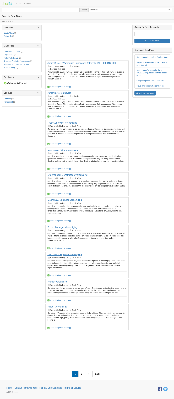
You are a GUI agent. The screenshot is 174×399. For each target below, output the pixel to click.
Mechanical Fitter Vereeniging (62, 150)
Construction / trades (12, 51)
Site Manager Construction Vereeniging (67, 175)
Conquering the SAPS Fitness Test (150, 81)
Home (9, 388)
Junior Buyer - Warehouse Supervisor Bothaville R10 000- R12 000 (81, 63)
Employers (9, 77)
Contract (7, 99)
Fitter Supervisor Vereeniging (62, 123)
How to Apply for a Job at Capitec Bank (152, 57)
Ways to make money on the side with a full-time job (152, 63)
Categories (9, 46)
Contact (18, 388)
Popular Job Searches (50, 388)
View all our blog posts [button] (145, 93)
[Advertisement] (87, 42)
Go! (168, 10)
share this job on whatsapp (59, 86)
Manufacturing (9, 68)
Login (18, 3)
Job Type (8, 93)
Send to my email (152, 41)
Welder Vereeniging (57, 281)
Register (27, 3)
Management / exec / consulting (16, 64)
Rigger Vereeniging (57, 306)
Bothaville (8, 36)
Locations (8, 27)
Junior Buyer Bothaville (59, 93)
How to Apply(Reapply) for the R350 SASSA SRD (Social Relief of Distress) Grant (152, 72)
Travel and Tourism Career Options (150, 86)
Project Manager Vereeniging (62, 227)
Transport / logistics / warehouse (17, 61)
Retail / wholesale (11, 58)
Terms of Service (72, 388)
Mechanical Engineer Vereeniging (64, 200)
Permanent (8, 102)
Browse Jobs (30, 388)
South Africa (9, 33)
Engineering (9, 55)
